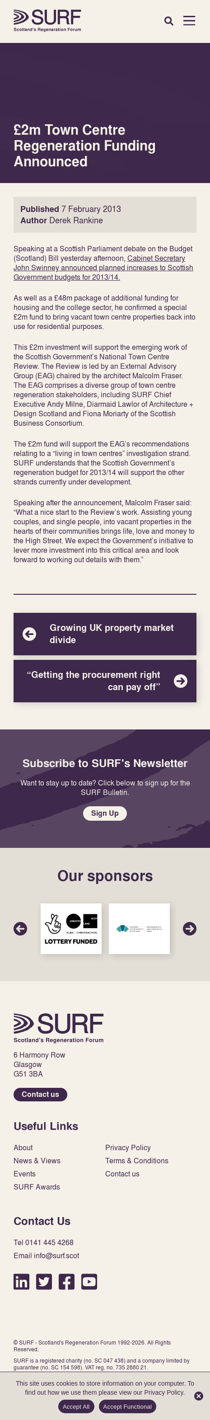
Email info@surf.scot (46, 1255)
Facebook (67, 1281)
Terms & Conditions (136, 1161)
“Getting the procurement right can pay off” (105, 681)
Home (47, 20)
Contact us (40, 1094)
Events (25, 1174)
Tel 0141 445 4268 (44, 1242)
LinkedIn (21, 1281)
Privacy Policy (128, 1147)
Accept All (76, 1406)
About (23, 1147)
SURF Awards (37, 1187)
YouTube (89, 1281)
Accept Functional (127, 1406)
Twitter (44, 1281)
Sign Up (105, 813)
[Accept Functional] (198, 1396)
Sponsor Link (71, 928)
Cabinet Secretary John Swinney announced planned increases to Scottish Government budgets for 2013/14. (103, 267)
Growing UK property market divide (105, 634)
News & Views (37, 1161)
